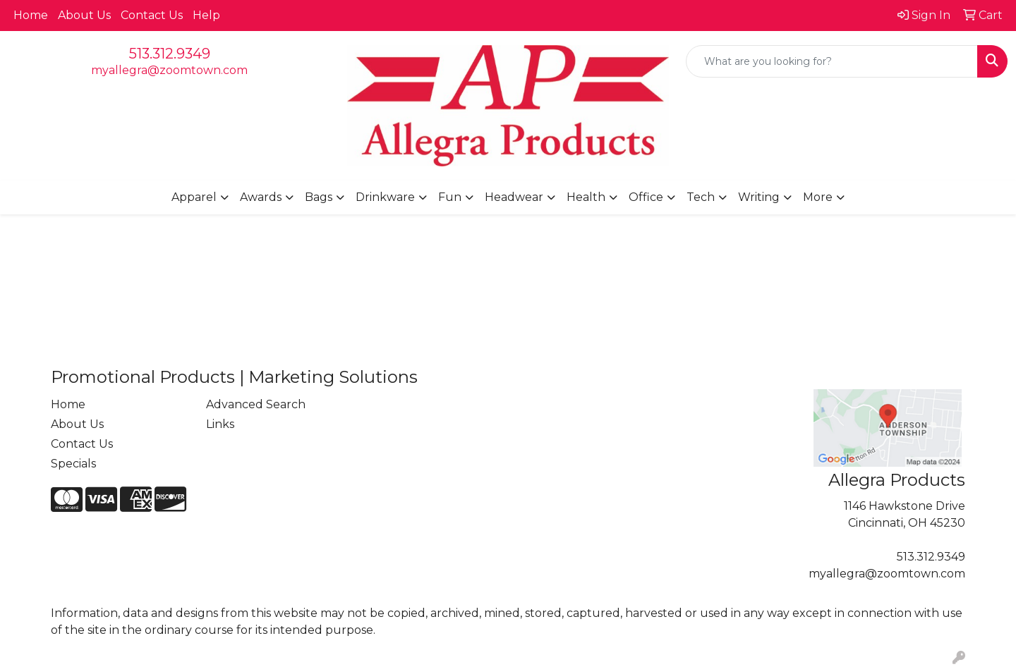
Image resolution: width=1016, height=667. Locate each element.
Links (220, 424)
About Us (84, 15)
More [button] (818, 197)
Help (206, 15)
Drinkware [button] (385, 197)
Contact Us (152, 15)
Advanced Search (256, 404)
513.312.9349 (169, 53)
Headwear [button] (514, 197)
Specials (73, 463)
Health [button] (586, 197)
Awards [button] (261, 197)
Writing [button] (759, 197)
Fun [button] (449, 197)
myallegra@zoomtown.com (169, 70)
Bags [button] (318, 197)
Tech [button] (701, 197)
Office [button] (646, 197)
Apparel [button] (194, 197)
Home (30, 15)
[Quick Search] (832, 61)
